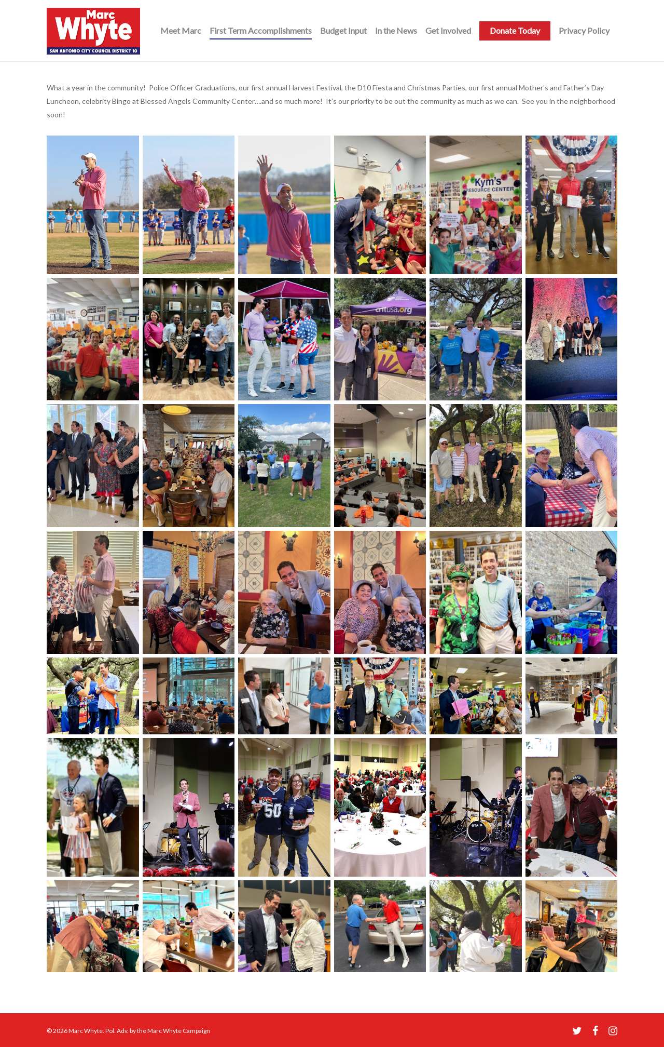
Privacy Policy (584, 30)
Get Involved (448, 30)
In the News (396, 30)
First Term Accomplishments (261, 30)
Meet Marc (180, 30)
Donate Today (515, 30)
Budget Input (343, 30)
